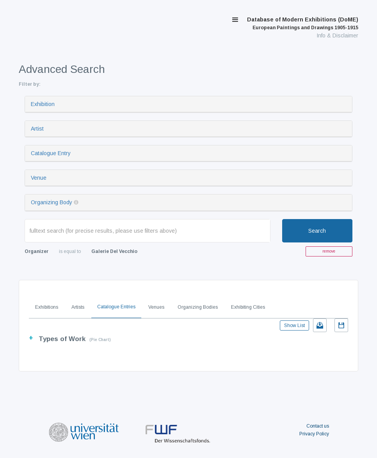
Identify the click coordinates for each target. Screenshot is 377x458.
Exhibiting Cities (248, 307)
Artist (37, 129)
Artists (77, 307)
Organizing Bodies (198, 307)
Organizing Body (51, 202)
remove (328, 251)
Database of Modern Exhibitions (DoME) (302, 23)
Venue (38, 178)
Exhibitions (46, 307)
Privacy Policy (314, 434)
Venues (156, 307)
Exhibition (43, 104)
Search (317, 231)
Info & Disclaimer (337, 35)
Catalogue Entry (51, 153)
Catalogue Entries (116, 306)
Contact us (317, 426)
